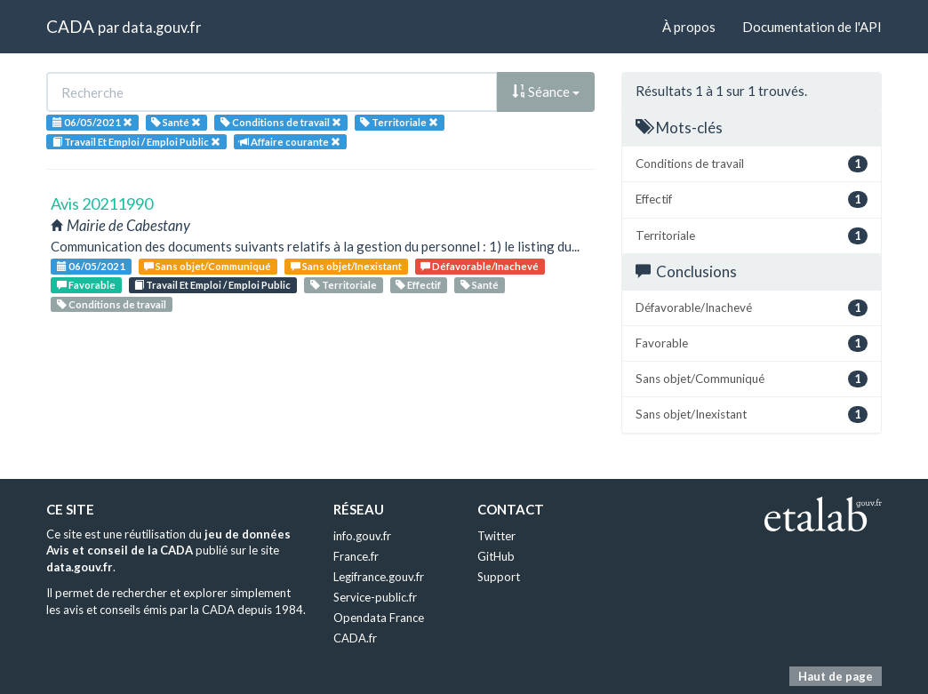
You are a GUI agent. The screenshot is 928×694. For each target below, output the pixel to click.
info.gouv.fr (362, 536)
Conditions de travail (111, 304)
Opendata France (378, 617)
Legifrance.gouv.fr (378, 577)
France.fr (356, 556)
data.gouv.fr (161, 27)
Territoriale (343, 285)
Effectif (418, 285)
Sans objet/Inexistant (346, 266)
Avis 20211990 (102, 203)
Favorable (86, 285)
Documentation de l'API (812, 27)
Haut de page (835, 676)
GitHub (496, 556)
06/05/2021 (91, 266)
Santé (479, 285)
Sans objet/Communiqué (207, 266)
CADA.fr (355, 638)
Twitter (496, 536)
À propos (689, 27)
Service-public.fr (375, 597)
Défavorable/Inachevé (479, 266)
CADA (70, 26)
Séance (546, 92)
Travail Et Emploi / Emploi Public (212, 285)
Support (498, 577)
